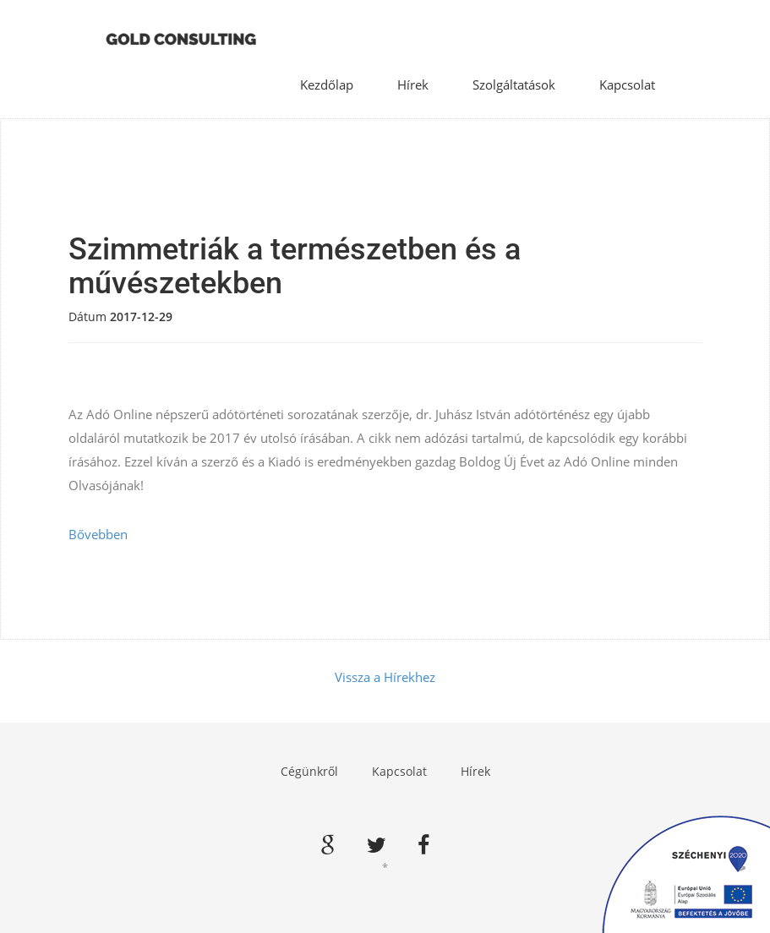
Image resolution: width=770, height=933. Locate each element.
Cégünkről (309, 771)
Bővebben (98, 534)
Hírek (413, 84)
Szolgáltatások (513, 84)
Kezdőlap (326, 84)
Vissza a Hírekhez (385, 676)
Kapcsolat (627, 84)
